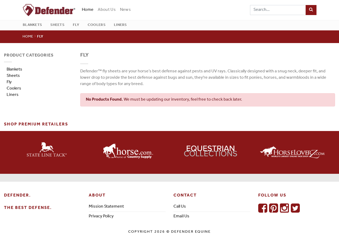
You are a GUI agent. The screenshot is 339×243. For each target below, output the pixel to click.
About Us (107, 10)
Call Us (179, 207)
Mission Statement (106, 207)
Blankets (32, 25)
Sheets (57, 25)
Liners (120, 25)
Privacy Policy (101, 216)
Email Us (181, 216)
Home (89, 9)
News (125, 10)
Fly (76, 25)
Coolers (96, 25)
